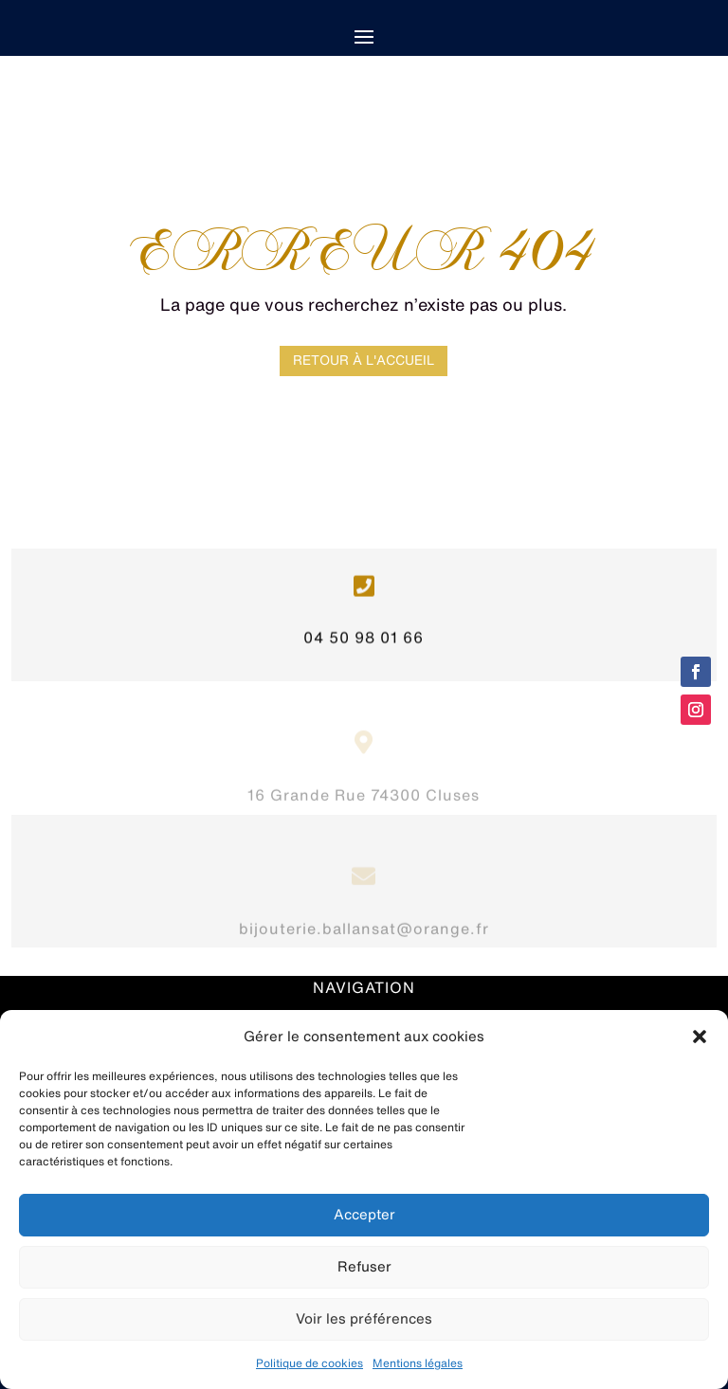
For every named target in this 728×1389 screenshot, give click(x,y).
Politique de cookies (309, 1363)
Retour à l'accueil (363, 360)
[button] (699, 1036)
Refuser (364, 1266)
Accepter (364, 1214)
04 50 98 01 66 (363, 643)
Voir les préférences (364, 1318)
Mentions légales (418, 1363)
